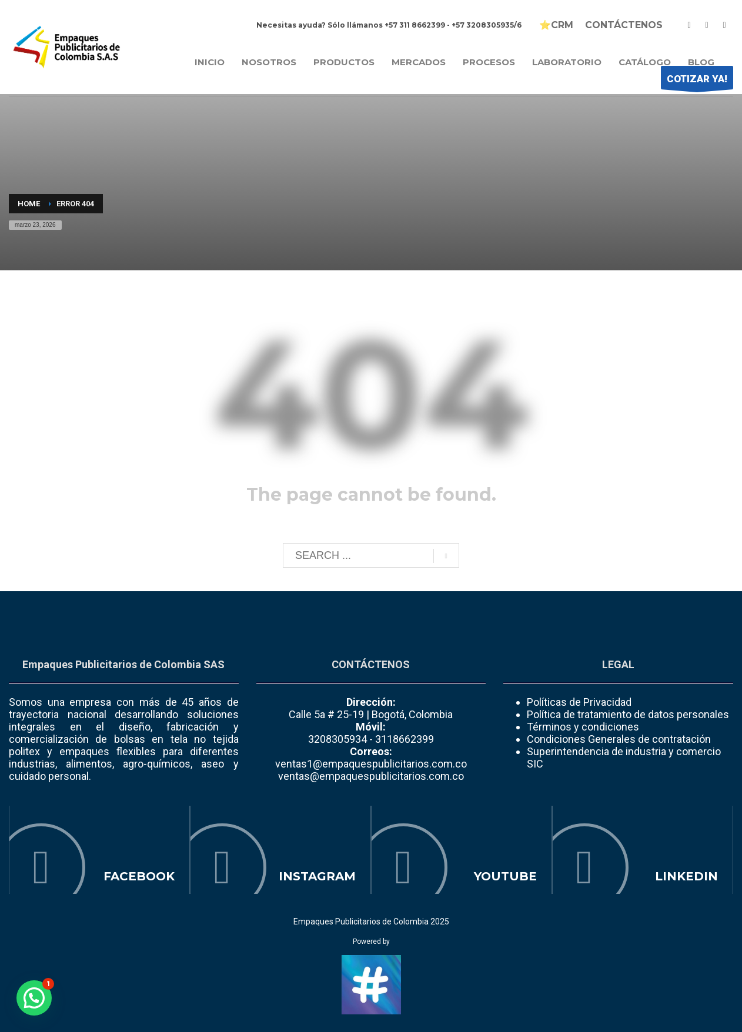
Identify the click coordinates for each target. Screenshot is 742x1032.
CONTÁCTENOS (624, 25)
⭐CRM (556, 25)
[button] (34, 998)
